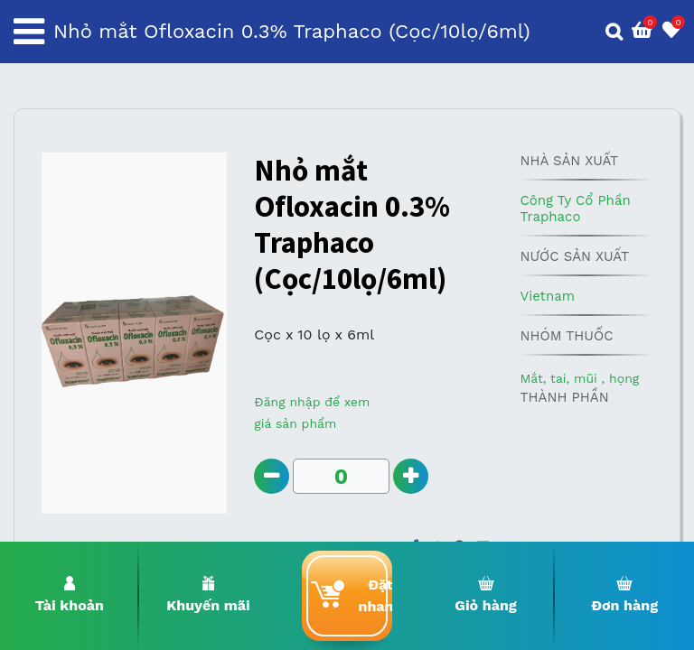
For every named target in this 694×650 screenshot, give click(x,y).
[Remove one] (271, 476)
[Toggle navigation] (29, 32)
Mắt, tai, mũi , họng (579, 378)
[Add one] (410, 476)
